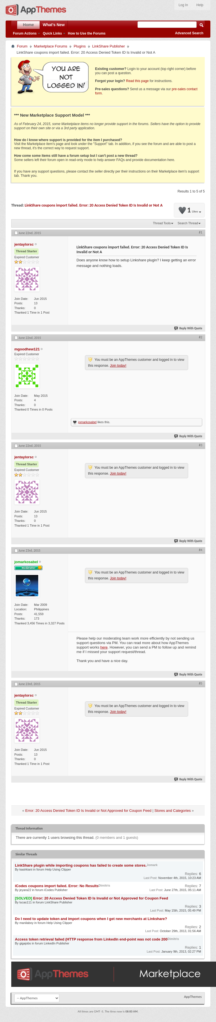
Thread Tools (162, 223)
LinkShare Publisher (108, 46)
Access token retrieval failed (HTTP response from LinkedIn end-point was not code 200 (91, 939)
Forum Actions (25, 33)
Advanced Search (189, 33)
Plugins (80, 46)
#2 (200, 337)
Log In (183, 5)
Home (28, 24)
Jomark (152, 865)
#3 (200, 445)
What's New (54, 24)
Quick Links (52, 33)
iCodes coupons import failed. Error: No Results (57, 886)
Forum (22, 46)
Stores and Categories (172, 810)
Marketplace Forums (50, 46)
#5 (200, 683)
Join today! (118, 366)
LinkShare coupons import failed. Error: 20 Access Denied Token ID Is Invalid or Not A (94, 205)
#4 (200, 550)
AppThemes (193, 996)
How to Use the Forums (86, 33)
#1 (200, 232)
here (104, 647)
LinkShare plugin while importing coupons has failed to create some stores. (81, 865)
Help (199, 5)
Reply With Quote (188, 328)
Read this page (137, 81)
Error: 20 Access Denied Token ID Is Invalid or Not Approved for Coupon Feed (88, 810)
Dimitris (104, 885)
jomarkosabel (87, 422)
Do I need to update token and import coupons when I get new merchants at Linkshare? (91, 919)
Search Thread (187, 223)
